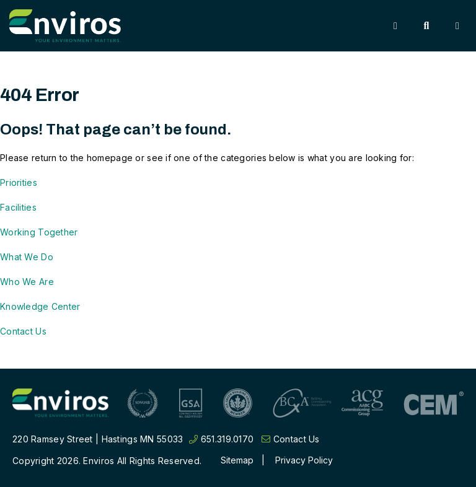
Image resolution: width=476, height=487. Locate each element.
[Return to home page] (60, 403)
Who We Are (27, 281)
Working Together (38, 232)
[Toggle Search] (426, 26)
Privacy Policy (304, 460)
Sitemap (237, 460)
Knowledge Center (40, 306)
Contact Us (23, 331)
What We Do (26, 257)
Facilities (18, 207)
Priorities (18, 182)
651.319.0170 (221, 439)
